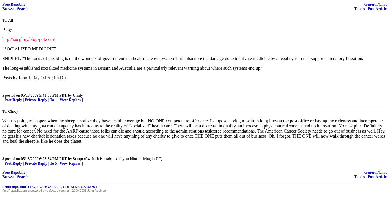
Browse (8, 9)
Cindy (78, 95)
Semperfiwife (83, 159)
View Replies (70, 100)
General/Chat (375, 4)
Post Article (377, 9)
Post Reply (13, 100)
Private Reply (36, 100)
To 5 (53, 163)
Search (22, 9)
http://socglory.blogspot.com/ (28, 39)
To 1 (53, 100)
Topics (359, 9)
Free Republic (13, 4)
